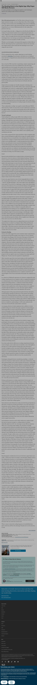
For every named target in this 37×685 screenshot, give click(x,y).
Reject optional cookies (11, 682)
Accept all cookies (4, 682)
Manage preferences (4, 678)
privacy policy (6, 676)
